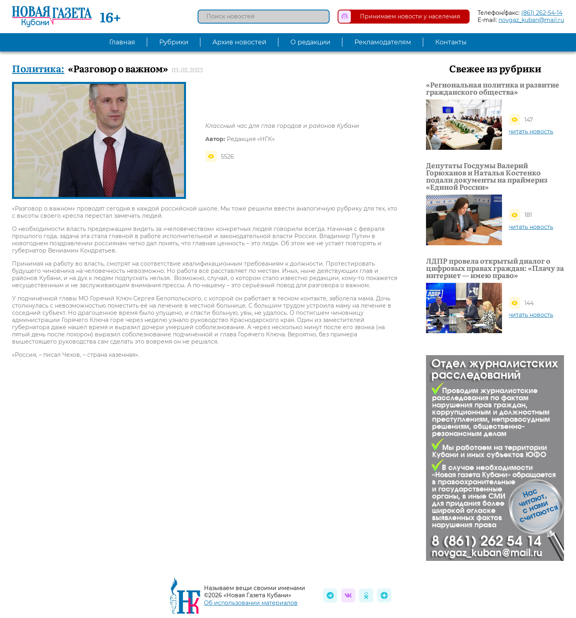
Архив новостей (239, 42)
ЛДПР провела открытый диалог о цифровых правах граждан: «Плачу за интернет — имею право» (495, 268)
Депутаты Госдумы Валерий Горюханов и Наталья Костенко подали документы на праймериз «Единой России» (487, 176)
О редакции (310, 42)
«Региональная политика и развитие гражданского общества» (492, 88)
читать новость (531, 131)
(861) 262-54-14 (541, 12)
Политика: (38, 68)
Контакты (451, 42)
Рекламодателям (382, 42)
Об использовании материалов (251, 602)
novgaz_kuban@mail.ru (531, 20)
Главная (122, 42)
